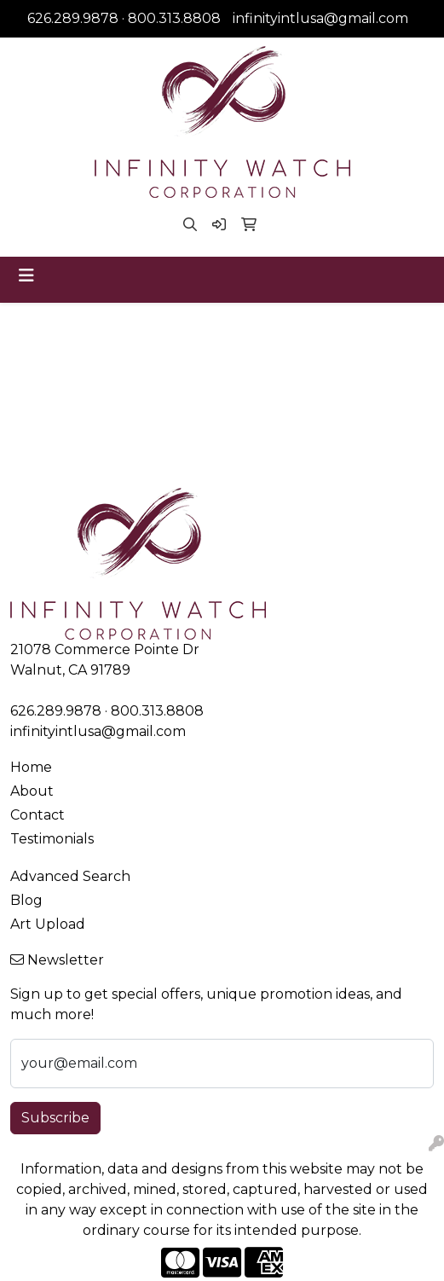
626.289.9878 (72, 18)
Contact (37, 815)
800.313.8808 (174, 18)
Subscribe (55, 1118)
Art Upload (47, 924)
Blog (26, 900)
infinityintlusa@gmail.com (320, 18)
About (32, 791)
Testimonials (52, 839)
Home (31, 767)
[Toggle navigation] (26, 275)
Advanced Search (70, 876)
